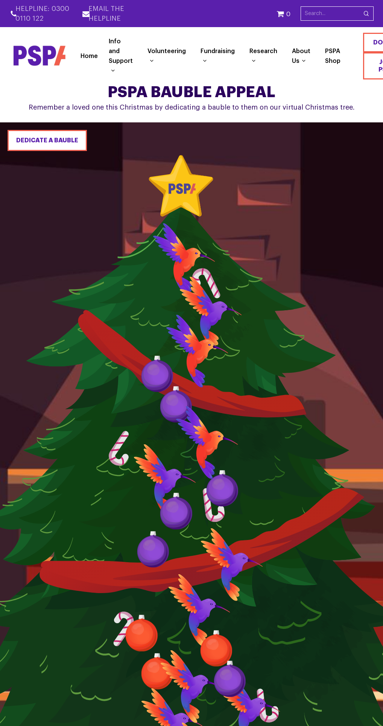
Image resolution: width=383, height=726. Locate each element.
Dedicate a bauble (47, 140)
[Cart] (289, 13)
